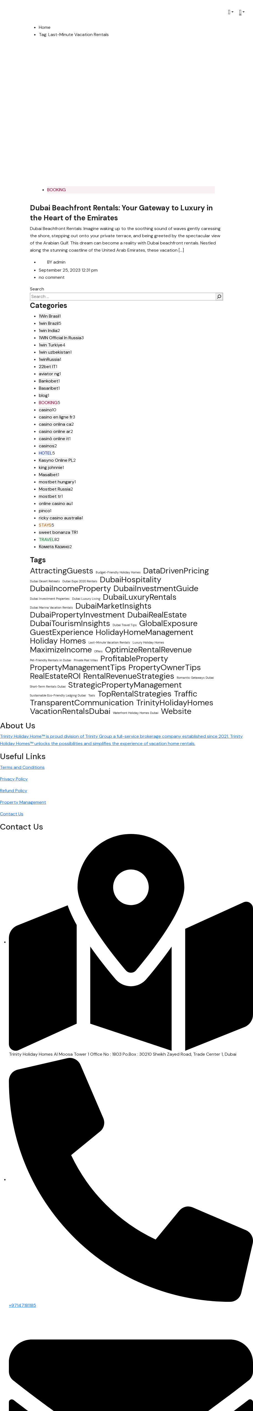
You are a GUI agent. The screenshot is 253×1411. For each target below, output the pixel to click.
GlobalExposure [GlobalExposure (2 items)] (168, 623)
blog (43, 395)
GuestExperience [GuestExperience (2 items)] (61, 632)
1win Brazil (49, 323)
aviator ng (49, 374)
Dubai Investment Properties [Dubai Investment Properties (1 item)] (50, 599)
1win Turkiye (50, 345)
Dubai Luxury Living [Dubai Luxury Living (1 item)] (86, 599)
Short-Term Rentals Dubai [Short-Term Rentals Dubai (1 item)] (48, 686)
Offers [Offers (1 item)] (98, 651)
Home (44, 27)
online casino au (55, 503)
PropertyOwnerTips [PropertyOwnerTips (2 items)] (164, 667)
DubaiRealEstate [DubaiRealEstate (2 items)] (157, 614)
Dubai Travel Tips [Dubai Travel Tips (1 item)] (125, 625)
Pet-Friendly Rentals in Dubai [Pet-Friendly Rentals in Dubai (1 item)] (50, 660)
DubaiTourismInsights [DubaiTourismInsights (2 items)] (70, 623)
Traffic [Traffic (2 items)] (185, 693)
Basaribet (48, 388)
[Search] (219, 296)
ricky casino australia (60, 518)
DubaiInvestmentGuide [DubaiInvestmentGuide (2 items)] (155, 588)
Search (37, 289)
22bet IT (47, 366)
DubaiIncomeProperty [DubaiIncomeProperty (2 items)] (70, 588)
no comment (52, 277)
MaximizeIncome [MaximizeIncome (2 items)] (61, 649)
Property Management (23, 802)
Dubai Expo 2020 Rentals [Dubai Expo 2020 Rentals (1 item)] (79, 581)
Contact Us (11, 814)
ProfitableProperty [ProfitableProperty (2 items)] (134, 658)
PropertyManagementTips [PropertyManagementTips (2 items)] (78, 667)
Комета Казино (54, 547)
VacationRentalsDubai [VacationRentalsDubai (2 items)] (70, 711)
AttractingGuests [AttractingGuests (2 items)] (61, 570)
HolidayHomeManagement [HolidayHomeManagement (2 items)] (144, 632)
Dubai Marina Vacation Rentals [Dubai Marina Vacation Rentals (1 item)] (51, 607)
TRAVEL (46, 539)
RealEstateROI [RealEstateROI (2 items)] (55, 676)
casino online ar (54, 431)
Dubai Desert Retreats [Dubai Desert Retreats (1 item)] (45, 581)
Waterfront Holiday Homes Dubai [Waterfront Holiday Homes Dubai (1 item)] (135, 713)
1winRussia (49, 359)
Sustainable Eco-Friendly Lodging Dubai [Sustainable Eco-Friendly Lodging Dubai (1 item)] (58, 695)
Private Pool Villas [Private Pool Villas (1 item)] (86, 660)
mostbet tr (50, 496)
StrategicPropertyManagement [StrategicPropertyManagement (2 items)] (125, 684)
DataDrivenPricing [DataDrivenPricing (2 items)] (176, 570)
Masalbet (48, 475)
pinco (44, 511)
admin (52, 262)
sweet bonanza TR (58, 532)
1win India (48, 330)
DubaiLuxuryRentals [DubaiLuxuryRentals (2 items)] (139, 597)
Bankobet (48, 381)
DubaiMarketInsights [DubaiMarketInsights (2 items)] (113, 605)
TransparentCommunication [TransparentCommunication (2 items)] (82, 702)
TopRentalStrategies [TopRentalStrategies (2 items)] (134, 693)
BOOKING (56, 190)
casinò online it (54, 439)
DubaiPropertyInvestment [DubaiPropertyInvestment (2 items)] (77, 614)
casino (45, 410)
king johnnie (50, 467)
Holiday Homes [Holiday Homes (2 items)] (58, 640)
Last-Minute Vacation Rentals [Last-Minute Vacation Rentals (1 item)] (109, 642)
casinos (46, 446)
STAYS (45, 525)
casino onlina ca (55, 424)
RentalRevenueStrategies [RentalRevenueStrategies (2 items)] (128, 676)
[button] (231, 12)
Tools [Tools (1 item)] (91, 695)
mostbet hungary (56, 482)
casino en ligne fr (56, 417)
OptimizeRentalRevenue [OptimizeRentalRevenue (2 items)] (148, 649)
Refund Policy (13, 790)
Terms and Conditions (22, 767)
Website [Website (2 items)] (176, 711)
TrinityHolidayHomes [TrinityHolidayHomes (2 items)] (174, 702)
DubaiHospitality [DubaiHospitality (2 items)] (130, 579)
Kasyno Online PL (56, 460)
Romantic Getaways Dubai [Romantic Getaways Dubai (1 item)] (195, 678)
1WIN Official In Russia (60, 338)
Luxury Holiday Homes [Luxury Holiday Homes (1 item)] (148, 642)
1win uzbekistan (54, 352)
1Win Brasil (49, 316)
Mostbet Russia (54, 489)
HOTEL (45, 453)
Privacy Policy (14, 779)
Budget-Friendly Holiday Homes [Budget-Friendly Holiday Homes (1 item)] (118, 572)
